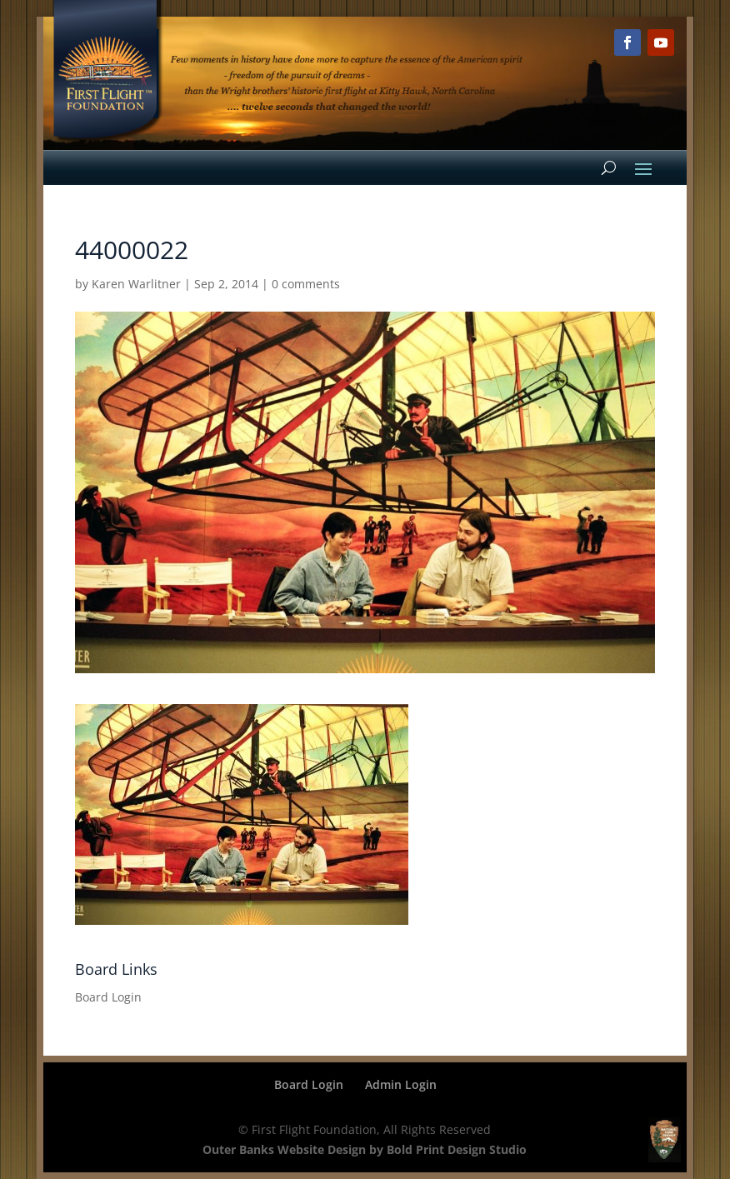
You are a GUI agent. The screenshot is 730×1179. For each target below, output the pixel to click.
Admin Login (401, 1084)
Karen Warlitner (136, 284)
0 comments (306, 284)
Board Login (108, 997)
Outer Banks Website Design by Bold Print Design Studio (364, 1149)
